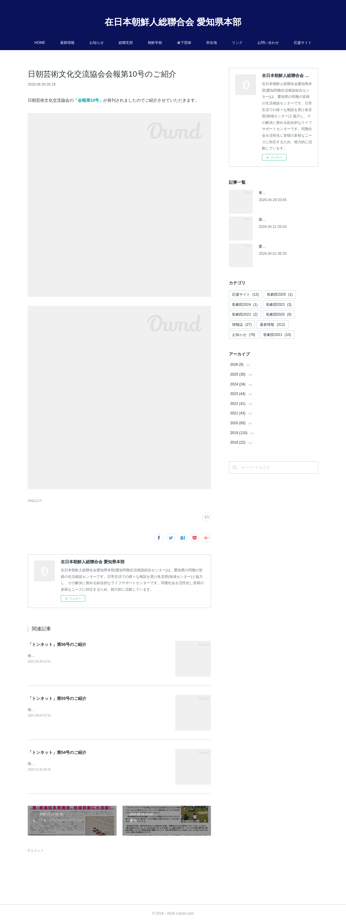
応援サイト (303, 43)
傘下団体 (184, 43)
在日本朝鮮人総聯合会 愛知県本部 (173, 22)
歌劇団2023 (278, 304)
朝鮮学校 (155, 43)
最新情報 (67, 43)
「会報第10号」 (88, 100)
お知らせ (96, 43)
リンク (237, 43)
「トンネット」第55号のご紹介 (57, 698)
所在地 (211, 43)
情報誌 (242, 324)
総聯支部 (126, 43)
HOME (40, 43)
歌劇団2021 (277, 335)
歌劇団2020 (278, 314)
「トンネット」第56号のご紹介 (57, 644)
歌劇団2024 (244, 304)
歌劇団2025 (279, 294)
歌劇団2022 (244, 314)
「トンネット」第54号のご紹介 (57, 752)
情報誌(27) (35, 500)
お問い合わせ (268, 43)
